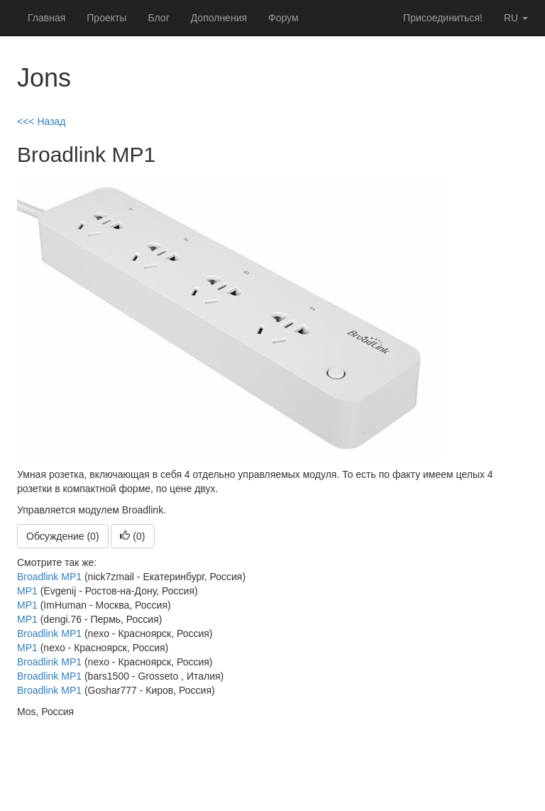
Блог (158, 17)
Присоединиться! (443, 17)
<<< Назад (41, 121)
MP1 (27, 591)
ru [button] (516, 17)
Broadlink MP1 (49, 576)
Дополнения (219, 17)
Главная (46, 17)
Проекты (106, 17)
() (132, 536)
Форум (283, 17)
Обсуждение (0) (62, 536)
